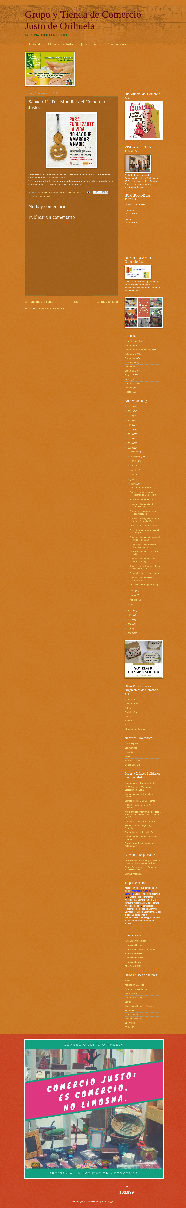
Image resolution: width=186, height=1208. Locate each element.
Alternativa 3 (131, 699)
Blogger (110, 1201)
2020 (130, 415)
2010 (130, 619)
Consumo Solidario (134, 997)
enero (133, 604)
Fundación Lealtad (133, 962)
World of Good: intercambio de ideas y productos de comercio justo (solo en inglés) (143, 814)
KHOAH (128, 725)
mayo (133, 484)
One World (130, 1023)
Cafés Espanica (132, 743)
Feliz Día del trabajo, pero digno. (145, 584)
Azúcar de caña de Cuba (141, 499)
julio (132, 474)
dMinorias (129, 1010)
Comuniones (131, 358)
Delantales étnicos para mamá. (144, 573)
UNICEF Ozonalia (133, 874)
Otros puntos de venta (135, 729)
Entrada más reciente (39, 301)
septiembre (135, 465)
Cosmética (130, 362)
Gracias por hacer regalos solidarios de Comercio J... (144, 493)
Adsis (127, 980)
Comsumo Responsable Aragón (140, 821)
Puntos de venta (132, 383)
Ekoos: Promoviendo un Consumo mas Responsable (141, 868)
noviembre (135, 456)
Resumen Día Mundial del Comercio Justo (142, 505)
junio (133, 479)
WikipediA (129, 1027)
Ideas (127, 756)
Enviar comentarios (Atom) (51, 308)
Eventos (128, 375)
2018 (130, 425)
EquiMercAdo (131, 712)
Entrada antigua (107, 301)
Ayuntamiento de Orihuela (137, 989)
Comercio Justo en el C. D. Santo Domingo (142, 559)
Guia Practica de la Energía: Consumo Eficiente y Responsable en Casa (143, 861)
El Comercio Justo (60, 44)
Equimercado (131, 748)
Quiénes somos (90, 44)
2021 (130, 411)
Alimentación (131, 341)
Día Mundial (44, 196)
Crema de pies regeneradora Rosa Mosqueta (143, 512)
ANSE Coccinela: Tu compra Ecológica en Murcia (138, 788)
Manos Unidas (131, 1014)
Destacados (130, 366)
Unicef (128, 716)
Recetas (128, 388)
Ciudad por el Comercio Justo (139, 349)
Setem (128, 708)
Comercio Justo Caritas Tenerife (140, 801)
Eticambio (129, 752)
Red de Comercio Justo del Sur (139, 832)
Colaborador (130, 354)
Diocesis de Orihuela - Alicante (139, 1006)
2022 (130, 406)
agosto (133, 470)
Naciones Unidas (133, 1018)
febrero (134, 600)
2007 (130, 633)
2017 (130, 429)
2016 (130, 434)
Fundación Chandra (134, 945)
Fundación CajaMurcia (135, 941)
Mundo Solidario (132, 765)
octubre (134, 461)
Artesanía (129, 345)
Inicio (75, 301)
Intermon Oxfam (132, 760)
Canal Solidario (132, 993)
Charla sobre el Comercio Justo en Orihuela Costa (145, 567)
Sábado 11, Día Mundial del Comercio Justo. (143, 545)
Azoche (128, 720)
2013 (130, 448)
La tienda (35, 44)
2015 (130, 438)
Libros (127, 379)
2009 (130, 624)
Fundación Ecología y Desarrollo (140, 949)
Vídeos (128, 392)
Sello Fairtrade (132, 703)
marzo (133, 595)
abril (132, 590)
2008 (130, 629)
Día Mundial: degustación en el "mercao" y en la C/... (144, 519)
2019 (130, 420)
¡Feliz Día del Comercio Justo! (144, 525)
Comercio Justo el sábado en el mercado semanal (145, 538)
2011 (130, 615)
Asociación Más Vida (134, 985)
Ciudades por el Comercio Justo (140, 783)
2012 (130, 610)
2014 (130, 443)
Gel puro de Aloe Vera (140, 487)
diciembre (135, 451)
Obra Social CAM (133, 966)
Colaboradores (116, 44)
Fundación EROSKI (134, 953)
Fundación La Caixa (134, 957)
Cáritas (128, 1002)
